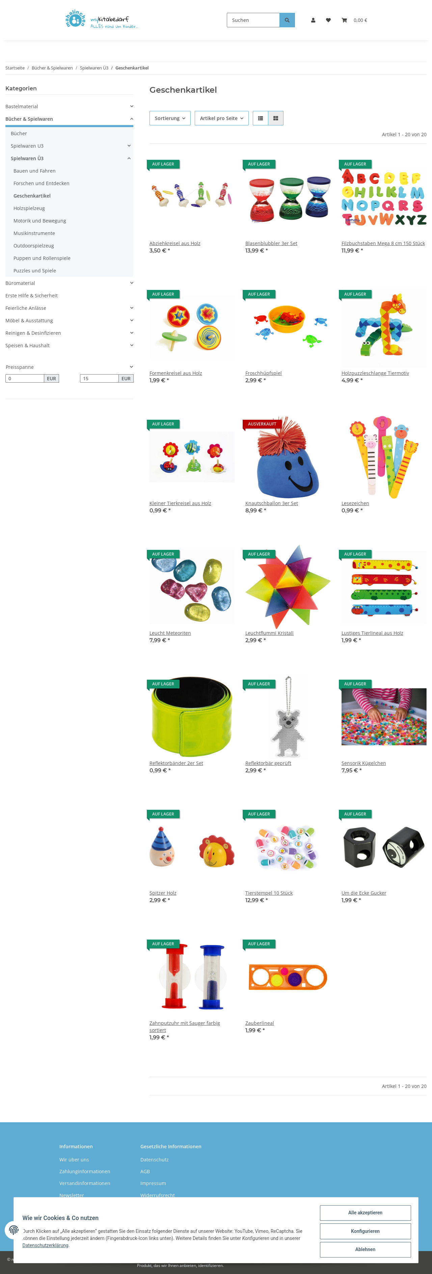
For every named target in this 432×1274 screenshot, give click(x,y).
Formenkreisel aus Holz (176, 373)
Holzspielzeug (29, 208)
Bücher (19, 133)
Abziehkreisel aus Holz (175, 243)
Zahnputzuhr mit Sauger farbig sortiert (185, 1026)
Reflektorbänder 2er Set (176, 763)
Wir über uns (74, 1159)
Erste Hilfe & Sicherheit (31, 295)
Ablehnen (363, 1250)
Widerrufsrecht (157, 1195)
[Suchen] (253, 20)
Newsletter (71, 1195)
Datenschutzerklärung (48, 1246)
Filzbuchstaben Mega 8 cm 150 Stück (383, 243)
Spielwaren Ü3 (27, 158)
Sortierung (167, 118)
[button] (313, 20)
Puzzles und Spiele (35, 270)
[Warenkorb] (354, 20)
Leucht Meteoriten (170, 633)
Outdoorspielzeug (34, 245)
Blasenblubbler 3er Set (271, 243)
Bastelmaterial (21, 106)
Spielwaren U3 (27, 146)
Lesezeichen (355, 503)
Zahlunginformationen (84, 1171)
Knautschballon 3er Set (271, 503)
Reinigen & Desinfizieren (33, 333)
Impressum (153, 1183)
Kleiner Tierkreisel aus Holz (180, 503)
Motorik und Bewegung (40, 220)
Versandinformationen (84, 1183)
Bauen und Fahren (35, 171)
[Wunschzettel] (328, 20)
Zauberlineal (259, 1023)
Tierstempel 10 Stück (269, 893)
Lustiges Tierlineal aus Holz (372, 633)
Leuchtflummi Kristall (269, 633)
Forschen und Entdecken (42, 183)
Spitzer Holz (163, 893)
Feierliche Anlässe (25, 308)
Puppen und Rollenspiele (42, 258)
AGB (145, 1171)
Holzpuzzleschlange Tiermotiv (375, 373)
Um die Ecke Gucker (364, 893)
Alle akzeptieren (363, 1215)
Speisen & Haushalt (27, 345)
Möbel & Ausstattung (29, 320)
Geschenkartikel (32, 195)
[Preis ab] (24, 378)
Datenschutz (154, 1159)
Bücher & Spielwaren (29, 119)
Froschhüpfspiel (263, 373)
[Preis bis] (99, 378)
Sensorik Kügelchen (364, 763)
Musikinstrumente (34, 233)
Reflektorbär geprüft (268, 763)
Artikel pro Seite (219, 118)
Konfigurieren (363, 1232)
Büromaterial (20, 283)
